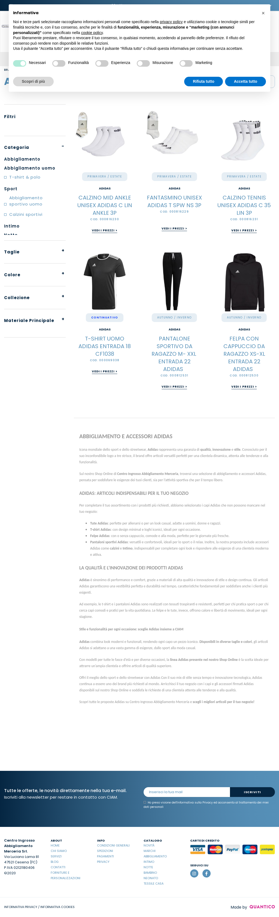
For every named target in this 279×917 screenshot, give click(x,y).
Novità (149, 845)
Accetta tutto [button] (245, 81)
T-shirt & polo (25, 177)
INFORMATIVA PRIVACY (20, 907)
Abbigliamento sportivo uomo (26, 201)
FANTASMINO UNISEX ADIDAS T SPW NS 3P (174, 201)
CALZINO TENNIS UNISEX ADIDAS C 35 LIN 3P (244, 205)
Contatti (58, 867)
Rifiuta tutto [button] (203, 81)
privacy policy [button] (171, 22)
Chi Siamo (59, 851)
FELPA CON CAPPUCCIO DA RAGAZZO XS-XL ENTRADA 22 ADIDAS (244, 354)
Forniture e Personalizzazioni (65, 875)
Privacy (103, 862)
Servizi (56, 856)
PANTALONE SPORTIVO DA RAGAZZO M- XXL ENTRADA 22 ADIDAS (174, 354)
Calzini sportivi (26, 214)
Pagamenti (105, 856)
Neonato (151, 878)
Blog (55, 862)
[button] (263, 13)
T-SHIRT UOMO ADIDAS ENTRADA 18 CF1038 (104, 346)
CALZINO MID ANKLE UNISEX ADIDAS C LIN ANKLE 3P (104, 205)
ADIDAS (105, 188)
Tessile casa (153, 883)
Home (55, 845)
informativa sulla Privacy (195, 803)
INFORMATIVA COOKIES (57, 907)
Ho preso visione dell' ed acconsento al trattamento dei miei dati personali (206, 805)
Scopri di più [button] (33, 81)
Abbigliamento (155, 856)
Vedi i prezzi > (104, 230)
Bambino (150, 872)
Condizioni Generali (113, 845)
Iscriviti (252, 792)
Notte (148, 867)
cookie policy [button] (92, 32)
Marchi (150, 851)
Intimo (149, 862)
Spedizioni (105, 851)
